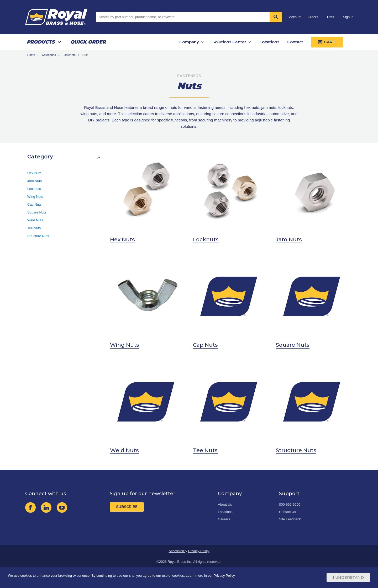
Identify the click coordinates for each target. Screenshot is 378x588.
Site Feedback (290, 519)
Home (31, 54)
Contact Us (287, 512)
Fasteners (69, 54)
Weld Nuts (35, 220)
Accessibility (178, 551)
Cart (327, 42)
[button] (64, 159)
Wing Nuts (35, 197)
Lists (330, 17)
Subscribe (127, 506)
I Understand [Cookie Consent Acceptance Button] (348, 577)
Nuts (85, 54)
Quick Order (88, 42)
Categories (49, 54)
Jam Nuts (34, 181)
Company (189, 41)
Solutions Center (229, 41)
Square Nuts (36, 212)
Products (41, 42)
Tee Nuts (34, 228)
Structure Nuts (38, 236)
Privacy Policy (198, 551)
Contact (295, 41)
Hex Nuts (34, 173)
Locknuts (34, 189)
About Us (225, 504)
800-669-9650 (289, 504)
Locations (269, 41)
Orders (313, 17)
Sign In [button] (348, 17)
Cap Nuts (34, 204)
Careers (224, 519)
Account (295, 17)
